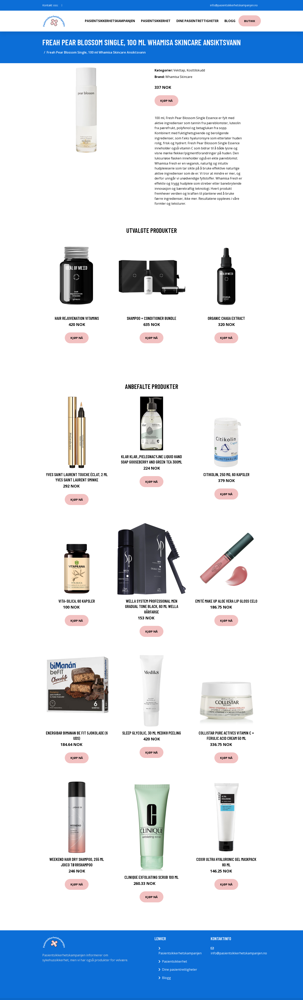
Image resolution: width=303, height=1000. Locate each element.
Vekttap (179, 70)
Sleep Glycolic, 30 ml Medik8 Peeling (151, 732)
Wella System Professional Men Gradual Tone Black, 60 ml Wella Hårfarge (151, 606)
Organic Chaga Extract (226, 318)
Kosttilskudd (196, 70)
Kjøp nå (166, 101)
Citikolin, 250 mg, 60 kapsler (226, 474)
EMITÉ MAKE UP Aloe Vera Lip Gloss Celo (226, 601)
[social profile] (62, 5)
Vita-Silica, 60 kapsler (76, 601)
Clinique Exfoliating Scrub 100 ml (151, 877)
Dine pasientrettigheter (197, 21)
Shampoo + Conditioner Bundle (151, 318)
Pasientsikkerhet (155, 21)
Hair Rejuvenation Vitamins (77, 318)
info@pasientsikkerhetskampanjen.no (234, 5)
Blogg (229, 21)
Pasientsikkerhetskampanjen (110, 21)
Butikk (249, 21)
